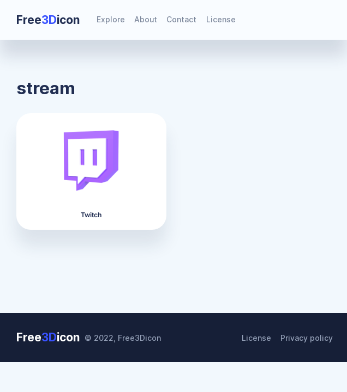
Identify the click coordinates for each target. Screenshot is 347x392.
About (145, 19)
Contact (181, 19)
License (221, 19)
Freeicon (48, 20)
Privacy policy (306, 337)
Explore (111, 19)
